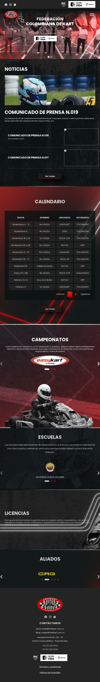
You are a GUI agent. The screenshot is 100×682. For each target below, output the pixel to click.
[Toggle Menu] (92, 14)
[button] (48, 57)
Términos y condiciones (50, 666)
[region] (50, 29)
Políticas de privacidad (50, 672)
